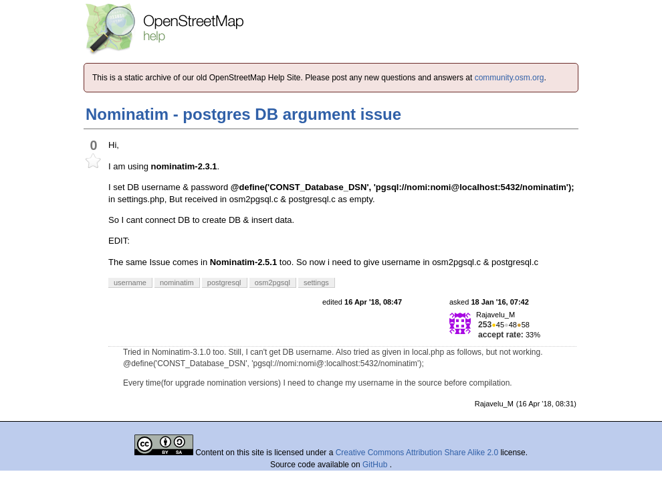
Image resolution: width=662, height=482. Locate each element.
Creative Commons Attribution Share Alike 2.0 (417, 452)
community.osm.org (509, 77)
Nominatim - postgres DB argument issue (243, 114)
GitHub (376, 464)
